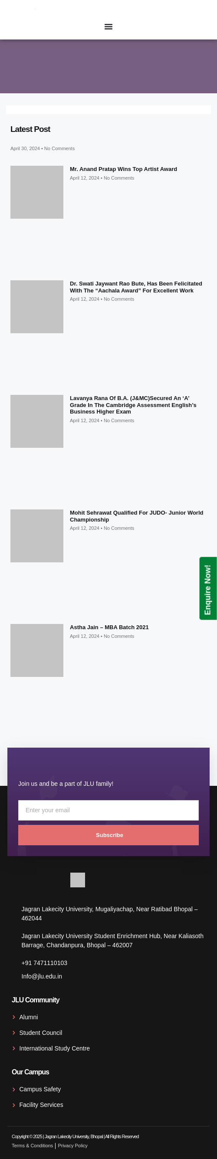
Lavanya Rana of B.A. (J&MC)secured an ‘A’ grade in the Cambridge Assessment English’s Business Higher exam (133, 405)
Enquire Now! (208, 590)
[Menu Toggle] (108, 26)
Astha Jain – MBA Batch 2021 (109, 627)
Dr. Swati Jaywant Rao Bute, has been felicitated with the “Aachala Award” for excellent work (136, 287)
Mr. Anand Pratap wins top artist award (123, 169)
